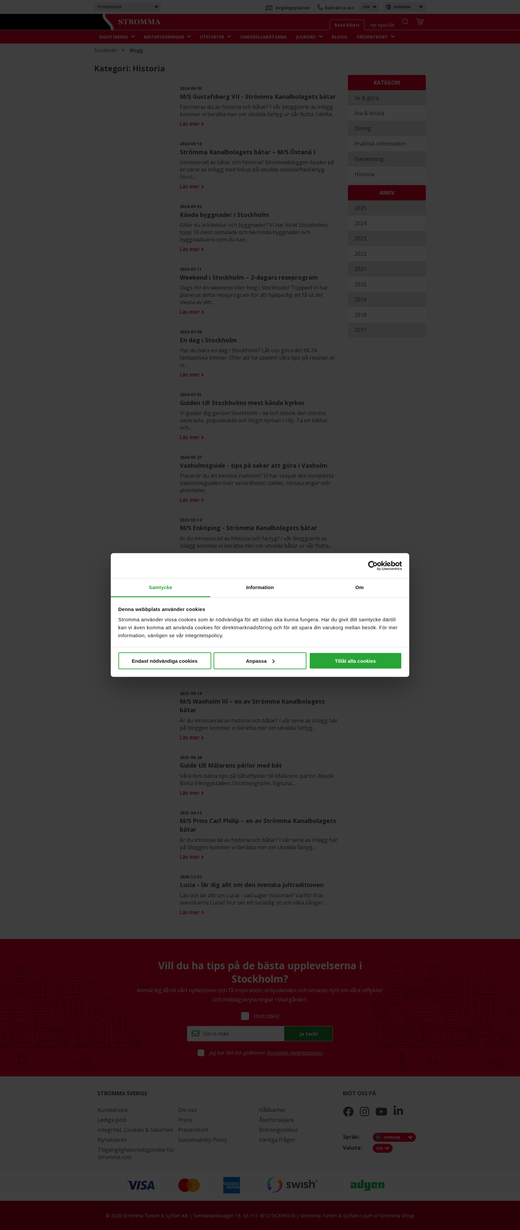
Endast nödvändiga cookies (164, 660)
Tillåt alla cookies (355, 660)
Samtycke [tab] (160, 587)
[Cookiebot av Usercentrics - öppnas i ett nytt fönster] (373, 566)
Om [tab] (359, 587)
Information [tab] (260, 587)
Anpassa (260, 660)
